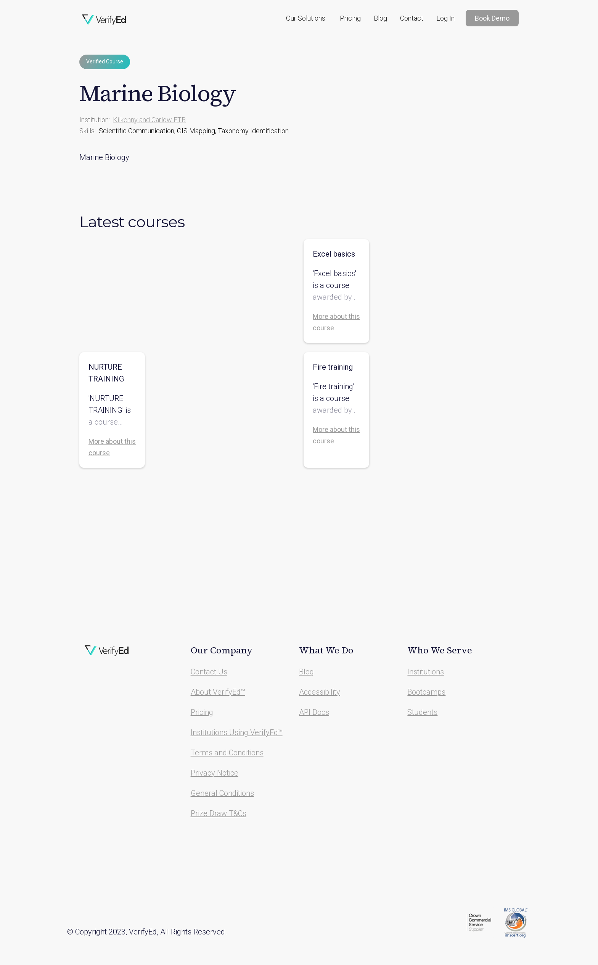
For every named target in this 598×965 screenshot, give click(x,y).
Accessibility (319, 692)
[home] (104, 19)
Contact (411, 18)
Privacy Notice (214, 772)
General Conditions (222, 793)
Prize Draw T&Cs (218, 813)
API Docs (314, 712)
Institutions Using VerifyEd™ (237, 732)
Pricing (350, 18)
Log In (445, 18)
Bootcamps (426, 692)
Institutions (425, 671)
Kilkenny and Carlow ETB (149, 120)
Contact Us (209, 671)
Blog (380, 18)
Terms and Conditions (227, 752)
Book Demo (492, 18)
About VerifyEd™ (218, 692)
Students (422, 712)
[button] (305, 18)
